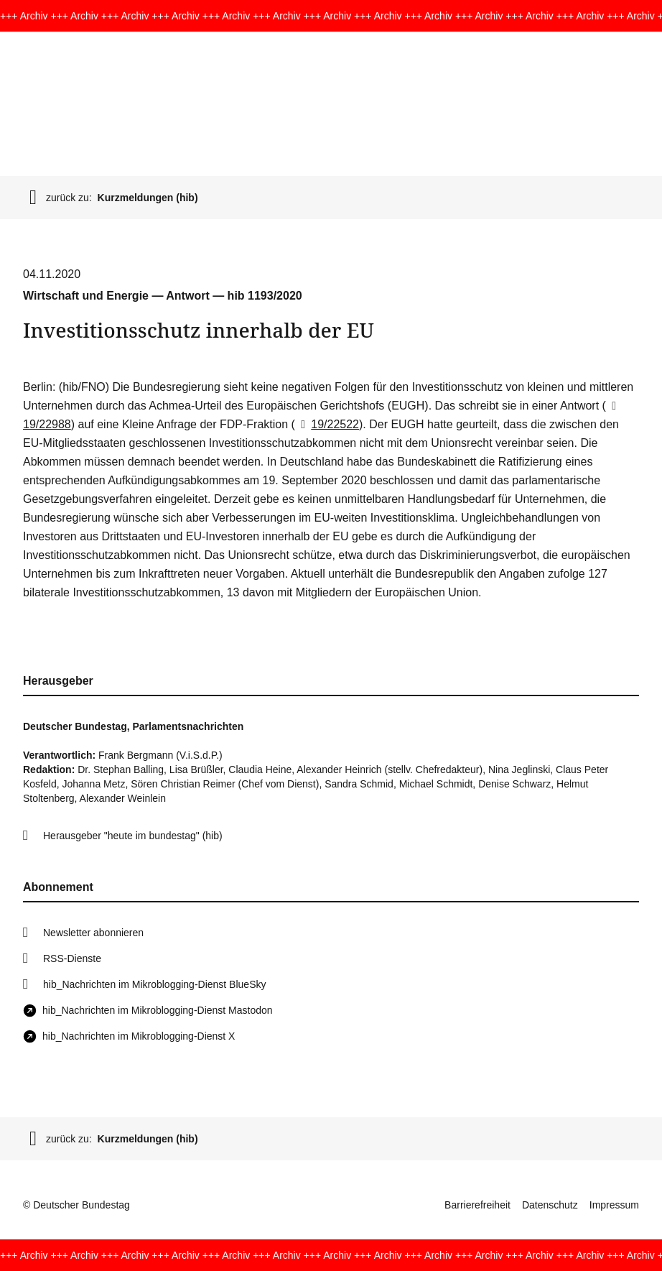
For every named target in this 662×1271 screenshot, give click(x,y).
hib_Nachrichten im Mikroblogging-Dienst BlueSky (154, 984)
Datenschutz (550, 1205)
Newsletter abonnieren (93, 932)
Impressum (614, 1205)
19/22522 (327, 424)
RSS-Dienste (72, 958)
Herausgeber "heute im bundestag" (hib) (133, 835)
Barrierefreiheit (477, 1205)
